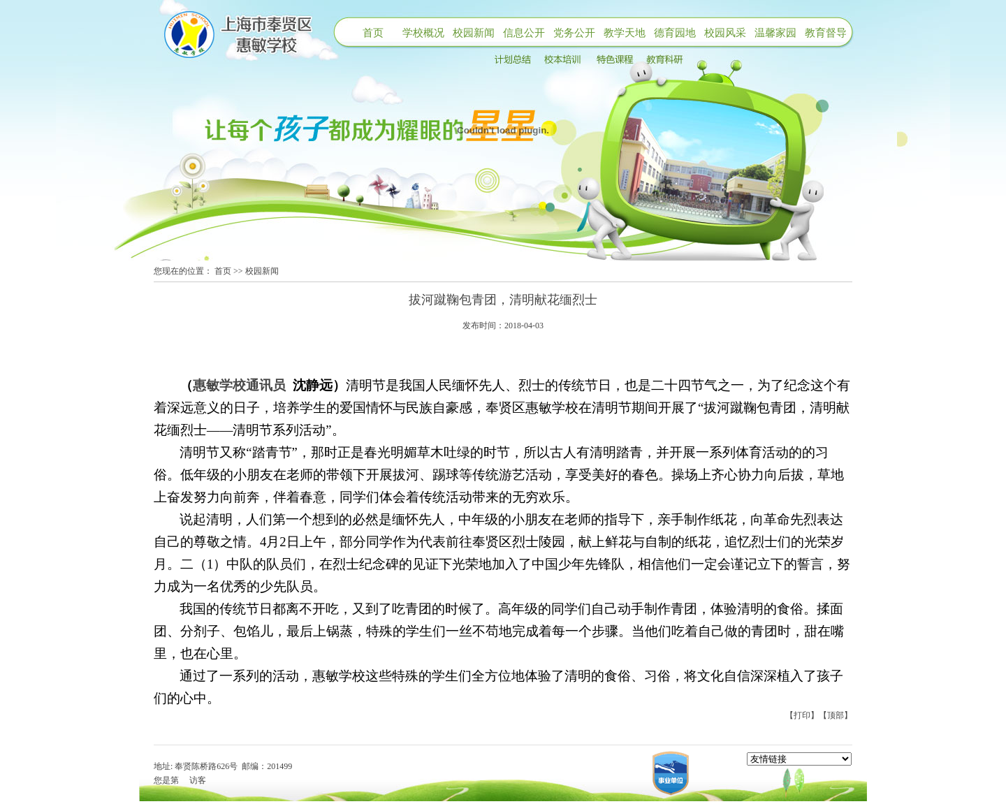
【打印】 (802, 715)
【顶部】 (835, 715)
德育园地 (675, 32)
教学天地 (625, 32)
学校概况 (423, 32)
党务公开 (574, 32)
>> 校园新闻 (256, 271)
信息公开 (524, 32)
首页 (373, 32)
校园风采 (725, 32)
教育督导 (826, 32)
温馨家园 (775, 32)
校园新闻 (474, 32)
